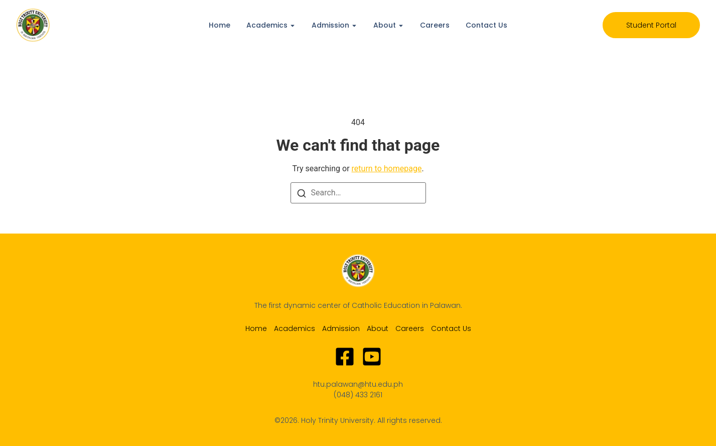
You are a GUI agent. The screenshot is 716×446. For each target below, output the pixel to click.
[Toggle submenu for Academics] (292, 25)
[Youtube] (372, 357)
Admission (330, 25)
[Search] (302, 193)
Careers (435, 25)
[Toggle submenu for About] (400, 25)
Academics (267, 25)
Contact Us (486, 25)
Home (219, 25)
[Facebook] (345, 357)
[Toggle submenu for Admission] (353, 25)
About (384, 25)
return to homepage (387, 168)
